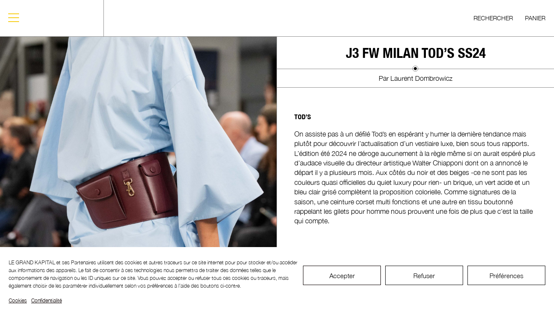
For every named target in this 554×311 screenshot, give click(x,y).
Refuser (424, 275)
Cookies (18, 300)
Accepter (342, 275)
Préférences (506, 275)
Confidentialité (46, 300)
